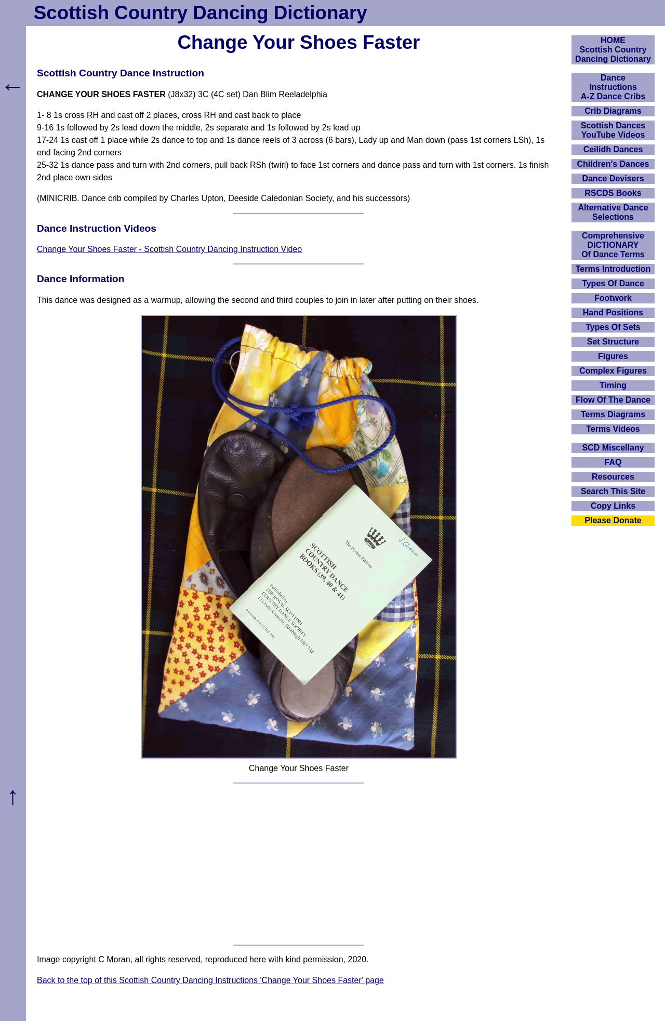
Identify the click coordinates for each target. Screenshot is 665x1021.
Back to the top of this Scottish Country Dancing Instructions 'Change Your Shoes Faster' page (210, 980)
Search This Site (613, 491)
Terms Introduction (613, 268)
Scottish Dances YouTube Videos (613, 130)
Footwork (613, 298)
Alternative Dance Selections (613, 212)
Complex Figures (613, 370)
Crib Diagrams (612, 111)
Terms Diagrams (613, 414)
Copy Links (613, 505)
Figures (613, 356)
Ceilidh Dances (613, 149)
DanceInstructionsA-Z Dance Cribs (613, 87)
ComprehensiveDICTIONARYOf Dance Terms (613, 245)
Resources (613, 476)
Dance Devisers (613, 178)
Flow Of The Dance (613, 399)
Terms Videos (613, 429)
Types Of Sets (613, 327)
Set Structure (613, 341)
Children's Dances (613, 164)
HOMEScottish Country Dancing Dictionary (613, 49)
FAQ (613, 462)
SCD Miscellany (613, 447)
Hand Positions (613, 312)
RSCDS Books (612, 193)
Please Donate (612, 520)
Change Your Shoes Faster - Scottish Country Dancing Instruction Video (169, 249)
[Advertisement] (299, 864)
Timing (613, 385)
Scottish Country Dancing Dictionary (200, 12)
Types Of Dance (613, 283)
